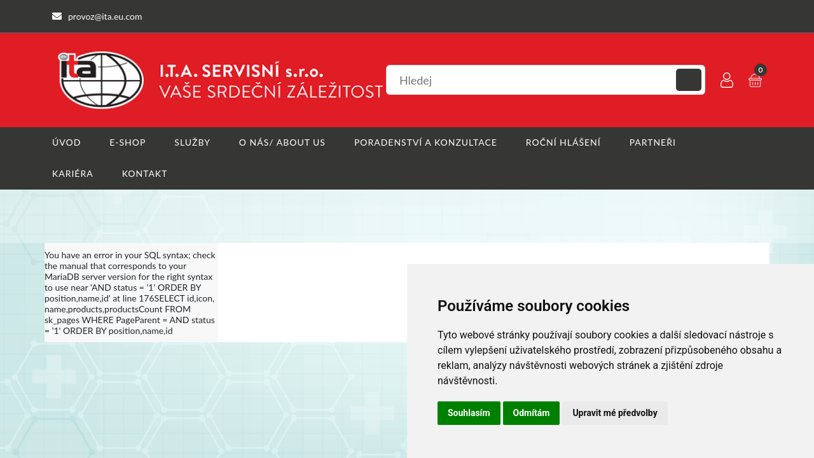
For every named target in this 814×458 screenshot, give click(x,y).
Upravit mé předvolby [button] (614, 413)
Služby (192, 142)
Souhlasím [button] (469, 413)
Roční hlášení (563, 142)
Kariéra (72, 173)
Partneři (653, 142)
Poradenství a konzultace (425, 142)
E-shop (127, 142)
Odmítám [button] (531, 413)
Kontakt (145, 173)
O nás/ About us (282, 142)
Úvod (66, 142)
